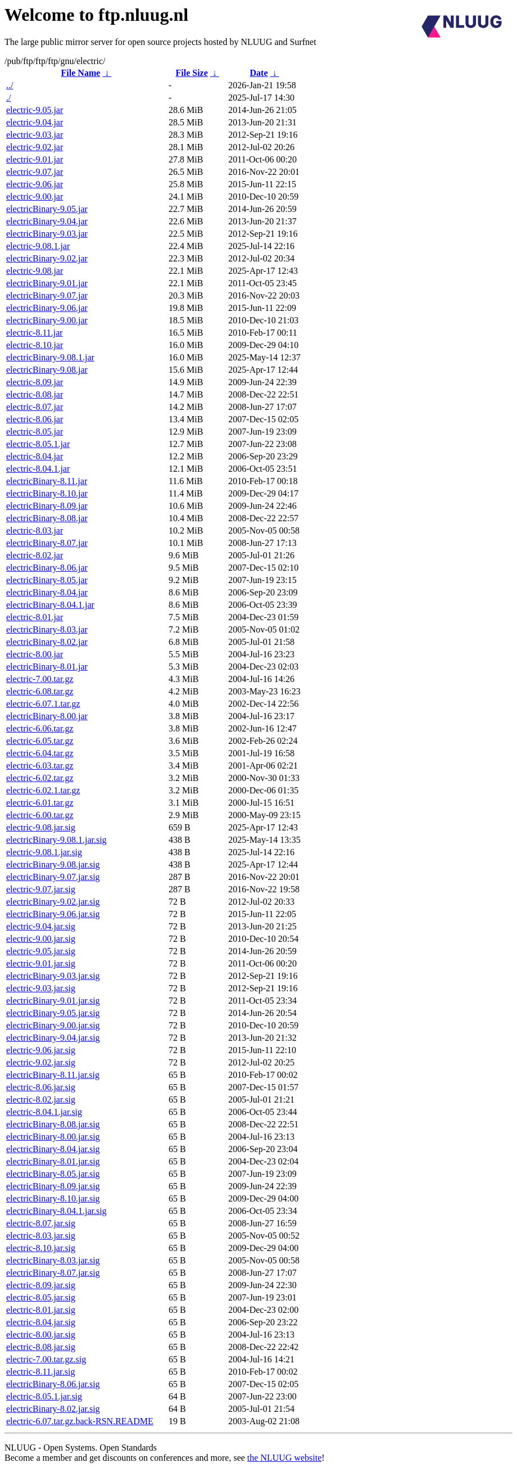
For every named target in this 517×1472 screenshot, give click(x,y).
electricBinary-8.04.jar (47, 592)
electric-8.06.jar (34, 419)
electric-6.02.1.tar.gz (43, 790)
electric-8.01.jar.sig (40, 1310)
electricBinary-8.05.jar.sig (53, 1173)
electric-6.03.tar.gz (40, 765)
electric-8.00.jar (34, 654)
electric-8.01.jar (34, 617)
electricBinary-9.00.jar (47, 320)
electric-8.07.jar (34, 407)
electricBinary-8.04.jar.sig (53, 1149)
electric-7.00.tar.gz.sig (46, 1359)
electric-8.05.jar (34, 431)
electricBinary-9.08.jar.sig (53, 864)
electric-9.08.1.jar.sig (44, 852)
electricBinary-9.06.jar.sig (53, 914)
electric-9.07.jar (34, 172)
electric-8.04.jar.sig (40, 1322)
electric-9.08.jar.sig (40, 827)
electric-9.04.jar (34, 122)
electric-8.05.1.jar (38, 444)
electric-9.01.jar (34, 159)
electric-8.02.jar (34, 555)
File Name (81, 73)
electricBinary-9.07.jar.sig (53, 877)
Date (259, 73)
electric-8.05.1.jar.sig (44, 1396)
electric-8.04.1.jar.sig (44, 1112)
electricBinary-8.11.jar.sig (52, 1075)
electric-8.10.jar (34, 345)
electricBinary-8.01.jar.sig (53, 1161)
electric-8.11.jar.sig (40, 1371)
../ (9, 85)
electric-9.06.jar (34, 184)
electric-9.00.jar (34, 196)
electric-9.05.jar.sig (40, 951)
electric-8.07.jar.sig (40, 1223)
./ (8, 97)
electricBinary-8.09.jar (47, 506)
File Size (191, 73)
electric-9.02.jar (34, 147)
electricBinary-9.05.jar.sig (53, 1013)
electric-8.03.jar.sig (40, 1235)
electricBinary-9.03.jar (47, 233)
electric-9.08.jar (34, 271)
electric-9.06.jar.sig (40, 1050)
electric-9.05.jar (34, 110)
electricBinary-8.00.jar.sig (53, 1136)
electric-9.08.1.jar (38, 246)
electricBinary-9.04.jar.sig (53, 1037)
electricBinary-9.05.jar (47, 209)
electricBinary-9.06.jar (47, 308)
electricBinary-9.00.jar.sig (53, 1025)
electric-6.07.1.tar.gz (43, 703)
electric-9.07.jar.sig (40, 889)
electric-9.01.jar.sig (40, 963)
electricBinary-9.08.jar (47, 369)
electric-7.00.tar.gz (40, 679)
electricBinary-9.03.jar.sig (53, 976)
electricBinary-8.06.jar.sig (53, 1384)
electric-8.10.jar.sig (40, 1248)
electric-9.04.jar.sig (40, 926)
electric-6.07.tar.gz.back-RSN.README (79, 1421)
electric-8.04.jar (34, 456)
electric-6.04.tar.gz (40, 753)
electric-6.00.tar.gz (40, 815)
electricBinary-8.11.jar (46, 481)
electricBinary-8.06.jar (47, 567)
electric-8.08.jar (34, 394)
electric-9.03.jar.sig (40, 988)
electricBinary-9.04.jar (47, 221)
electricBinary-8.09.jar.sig (53, 1186)
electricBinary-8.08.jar (47, 518)
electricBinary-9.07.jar (47, 295)
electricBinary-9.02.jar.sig (53, 901)
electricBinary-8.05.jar (47, 580)
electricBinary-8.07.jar (47, 543)
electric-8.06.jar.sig (40, 1087)
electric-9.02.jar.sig (40, 1062)
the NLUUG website (284, 1457)
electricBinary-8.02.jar (47, 642)
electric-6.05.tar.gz (40, 741)
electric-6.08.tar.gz (40, 691)
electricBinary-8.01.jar (47, 666)
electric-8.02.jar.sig (40, 1099)
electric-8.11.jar (34, 332)
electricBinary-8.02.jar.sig (53, 1409)
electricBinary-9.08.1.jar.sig (56, 840)
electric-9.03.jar (34, 134)
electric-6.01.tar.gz (40, 802)
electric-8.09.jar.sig (40, 1285)
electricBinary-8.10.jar (47, 493)
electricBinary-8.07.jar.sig (53, 1272)
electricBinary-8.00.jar (47, 716)
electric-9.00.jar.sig (40, 938)
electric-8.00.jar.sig (40, 1334)
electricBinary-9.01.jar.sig (53, 1000)
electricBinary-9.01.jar (47, 283)
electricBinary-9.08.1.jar (50, 357)
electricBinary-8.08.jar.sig (53, 1124)
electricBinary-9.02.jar (47, 258)
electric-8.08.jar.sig (40, 1347)
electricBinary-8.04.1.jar (50, 604)
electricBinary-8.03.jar (47, 629)
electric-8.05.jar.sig (40, 1297)
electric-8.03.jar (34, 530)
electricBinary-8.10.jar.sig (53, 1198)
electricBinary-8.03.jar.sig (53, 1260)
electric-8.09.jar (34, 382)
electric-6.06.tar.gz (40, 728)
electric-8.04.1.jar (38, 468)
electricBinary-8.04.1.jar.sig (56, 1211)
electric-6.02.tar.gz (40, 778)
